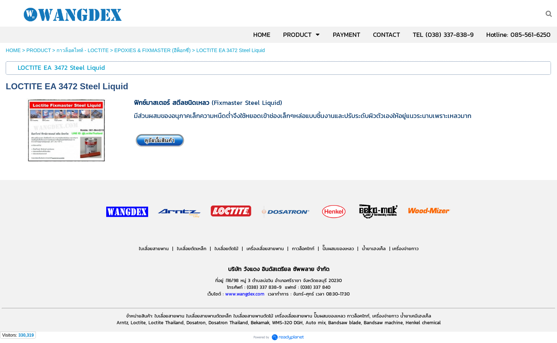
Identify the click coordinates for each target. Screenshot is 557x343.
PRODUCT (38, 50)
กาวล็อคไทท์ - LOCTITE (82, 50)
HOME (13, 50)
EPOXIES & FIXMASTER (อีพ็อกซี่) (152, 50)
